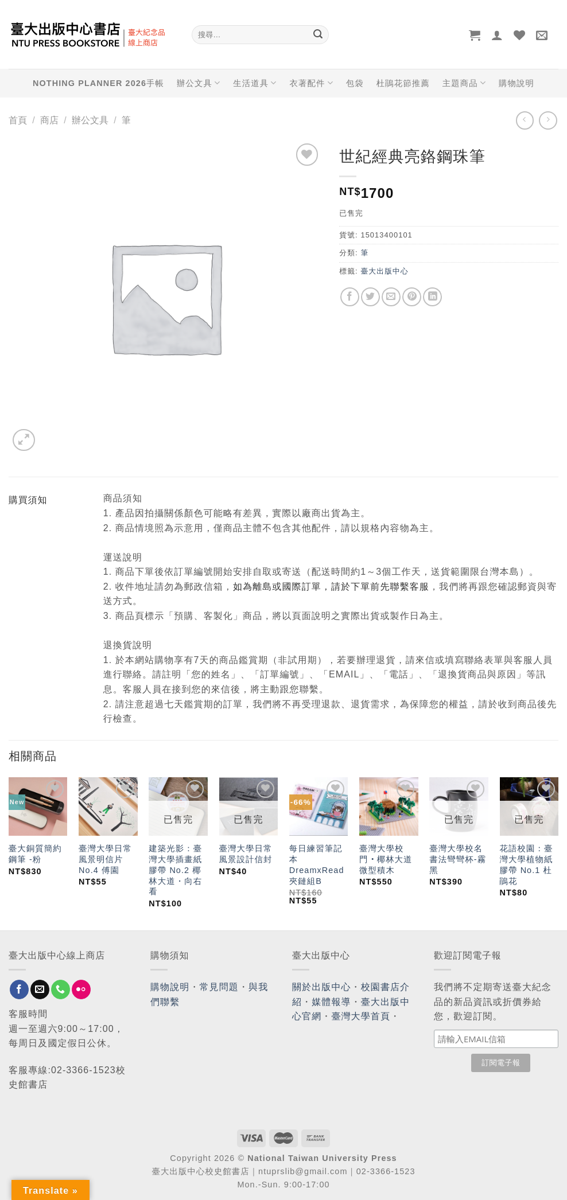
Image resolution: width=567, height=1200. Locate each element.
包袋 (355, 83)
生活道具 (255, 82)
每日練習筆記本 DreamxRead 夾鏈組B (316, 864)
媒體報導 (331, 1002)
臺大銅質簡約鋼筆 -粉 (35, 854)
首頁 (18, 120)
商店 (49, 120)
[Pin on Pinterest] (411, 296)
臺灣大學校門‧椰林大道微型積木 (386, 859)
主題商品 (464, 82)
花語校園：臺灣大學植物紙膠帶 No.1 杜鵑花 (526, 864)
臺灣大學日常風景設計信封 (246, 854)
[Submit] (318, 35)
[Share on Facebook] (349, 296)
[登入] (497, 35)
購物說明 (516, 83)
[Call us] (60, 989)
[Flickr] (81, 989)
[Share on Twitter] (370, 296)
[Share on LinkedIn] (432, 296)
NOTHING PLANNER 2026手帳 (98, 83)
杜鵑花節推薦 (403, 83)
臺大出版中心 (384, 271)
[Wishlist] (520, 35)
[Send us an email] (39, 989)
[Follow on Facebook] (19, 989)
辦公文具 (198, 82)
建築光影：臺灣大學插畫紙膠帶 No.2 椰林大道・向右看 (175, 870)
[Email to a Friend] (391, 296)
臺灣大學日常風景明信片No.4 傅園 (105, 859)
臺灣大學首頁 (360, 1016)
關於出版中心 (321, 987)
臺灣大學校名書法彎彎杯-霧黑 (457, 859)
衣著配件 (311, 82)
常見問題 (219, 987)
